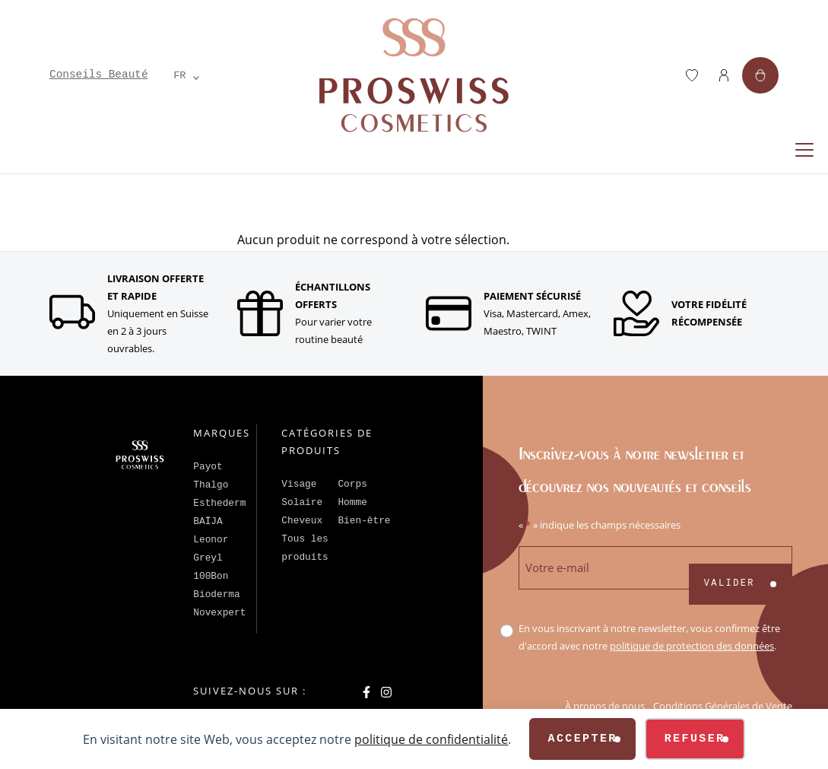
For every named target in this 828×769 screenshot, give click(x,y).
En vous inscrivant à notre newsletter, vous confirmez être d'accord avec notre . (649, 637)
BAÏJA (207, 521)
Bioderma (216, 594)
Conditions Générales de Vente (722, 706)
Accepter (582, 738)
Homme (352, 502)
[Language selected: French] (180, 75)
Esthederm (219, 503)
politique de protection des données (692, 646)
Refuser (695, 738)
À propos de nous (605, 706)
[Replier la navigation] (804, 149)
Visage (298, 484)
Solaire (301, 502)
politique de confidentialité (431, 739)
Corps (352, 484)
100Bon (210, 576)
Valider (729, 583)
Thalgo (210, 485)
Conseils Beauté (98, 74)
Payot (207, 466)
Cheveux (301, 520)
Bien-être (364, 520)
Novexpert (219, 612)
